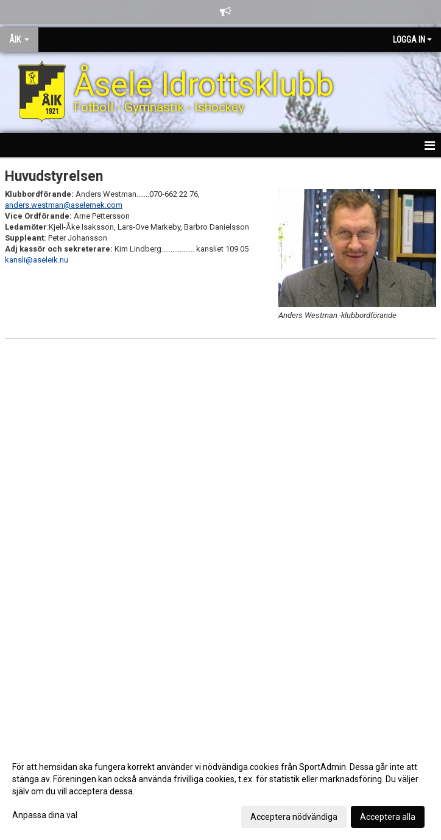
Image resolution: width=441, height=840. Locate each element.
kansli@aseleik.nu (36, 259)
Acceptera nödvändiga (293, 817)
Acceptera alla (387, 817)
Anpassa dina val (44, 815)
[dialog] (220, 791)
